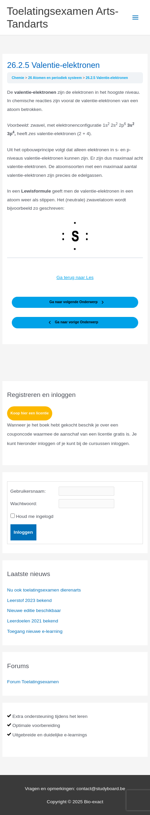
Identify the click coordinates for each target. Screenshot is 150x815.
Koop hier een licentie (29, 413)
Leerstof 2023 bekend (29, 600)
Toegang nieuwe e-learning (34, 631)
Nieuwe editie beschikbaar (34, 610)
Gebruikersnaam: (28, 491)
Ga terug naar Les (74, 277)
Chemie (18, 78)
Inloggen (23, 532)
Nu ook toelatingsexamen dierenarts (44, 590)
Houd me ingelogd (34, 516)
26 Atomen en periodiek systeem (55, 78)
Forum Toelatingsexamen (33, 681)
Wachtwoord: (23, 503)
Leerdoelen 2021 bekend (32, 620)
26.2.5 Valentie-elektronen (107, 78)
